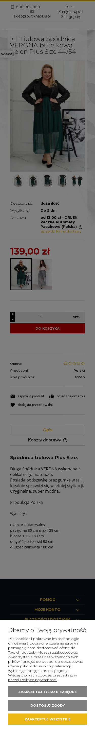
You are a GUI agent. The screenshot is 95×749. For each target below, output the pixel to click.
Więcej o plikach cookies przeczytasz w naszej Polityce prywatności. (42, 677)
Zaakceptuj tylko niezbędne (47, 692)
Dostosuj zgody (47, 705)
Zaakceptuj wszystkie (48, 719)
